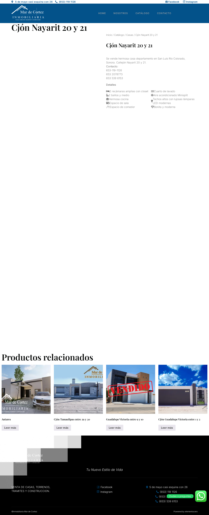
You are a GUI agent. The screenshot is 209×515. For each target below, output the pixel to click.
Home (107, 13)
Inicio (109, 35)
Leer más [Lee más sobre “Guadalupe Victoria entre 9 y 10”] (115, 427)
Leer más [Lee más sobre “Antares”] (10, 427)
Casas (129, 35)
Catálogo (145, 13)
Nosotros (124, 13)
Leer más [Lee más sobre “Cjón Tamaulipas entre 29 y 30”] (62, 427)
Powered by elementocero (186, 511)
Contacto (166, 13)
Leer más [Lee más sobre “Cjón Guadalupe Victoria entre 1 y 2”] (167, 427)
